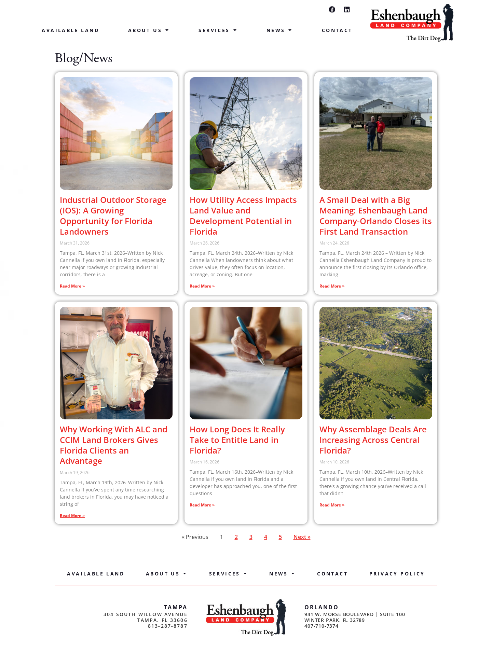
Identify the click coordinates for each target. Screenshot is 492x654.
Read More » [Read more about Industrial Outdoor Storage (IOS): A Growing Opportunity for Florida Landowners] (72, 286)
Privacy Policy (397, 573)
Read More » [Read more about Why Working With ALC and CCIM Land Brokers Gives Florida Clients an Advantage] (72, 515)
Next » (302, 537)
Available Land (70, 30)
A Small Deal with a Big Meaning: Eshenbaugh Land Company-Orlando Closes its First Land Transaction (375, 215)
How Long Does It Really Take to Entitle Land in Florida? (237, 439)
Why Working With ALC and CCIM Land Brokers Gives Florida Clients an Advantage (113, 444)
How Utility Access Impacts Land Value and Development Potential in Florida (243, 215)
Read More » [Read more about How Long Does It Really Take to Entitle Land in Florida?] (202, 505)
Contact (337, 30)
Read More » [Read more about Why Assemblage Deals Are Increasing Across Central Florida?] (331, 505)
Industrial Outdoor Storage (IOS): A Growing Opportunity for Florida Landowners (113, 215)
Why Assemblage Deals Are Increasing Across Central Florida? (373, 439)
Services (218, 30)
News (279, 30)
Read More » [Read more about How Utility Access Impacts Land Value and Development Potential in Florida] (202, 286)
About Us (149, 30)
